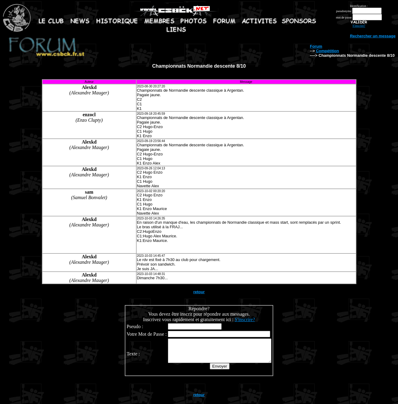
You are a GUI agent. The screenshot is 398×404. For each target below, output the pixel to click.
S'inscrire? (358, 25)
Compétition (327, 51)
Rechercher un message (373, 36)
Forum (316, 46)
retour (199, 292)
